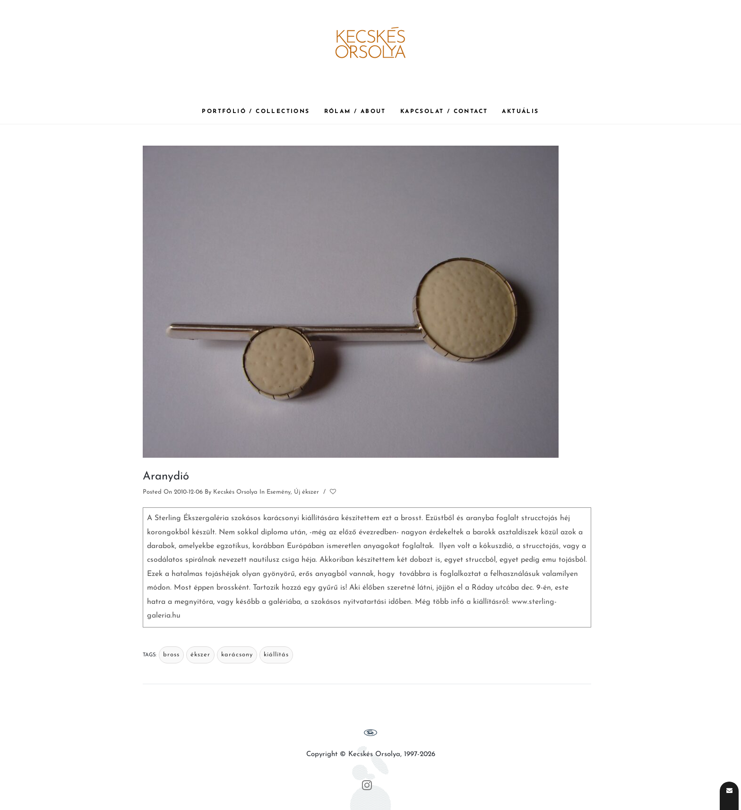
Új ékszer (306, 492)
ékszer (200, 655)
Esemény (279, 492)
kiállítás (276, 655)
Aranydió (166, 476)
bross (171, 655)
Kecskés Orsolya (235, 492)
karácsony (237, 655)
